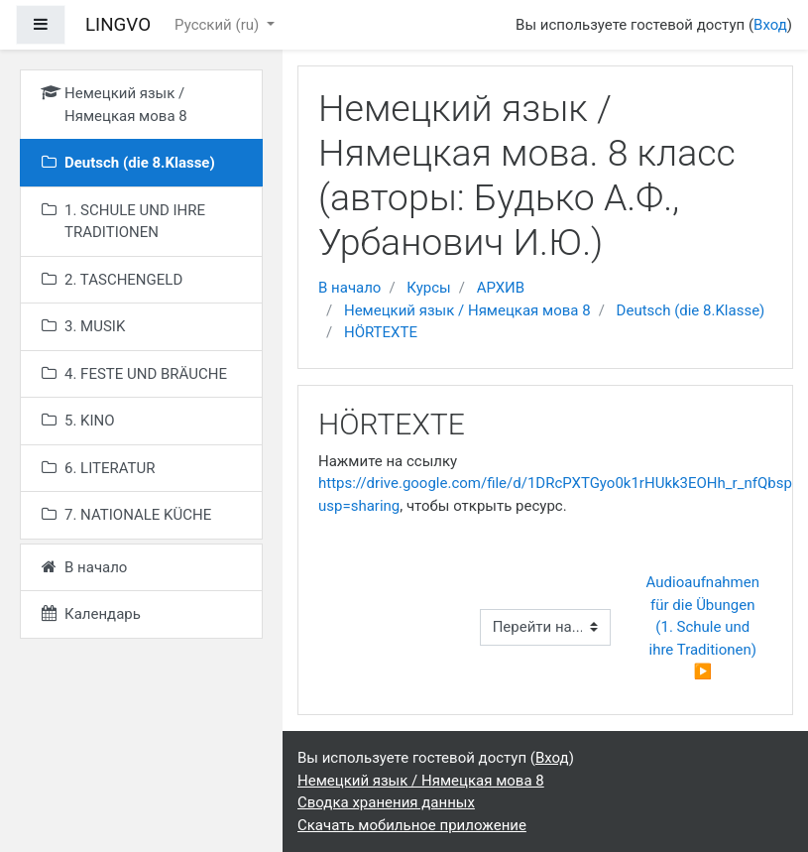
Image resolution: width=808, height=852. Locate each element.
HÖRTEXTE (380, 332)
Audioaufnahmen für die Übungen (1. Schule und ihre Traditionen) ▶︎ (704, 626)
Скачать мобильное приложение (411, 825)
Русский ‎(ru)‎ (218, 25)
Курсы (428, 288)
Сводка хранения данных (386, 802)
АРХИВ (500, 288)
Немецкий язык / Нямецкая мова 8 (467, 310)
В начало (349, 288)
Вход (770, 25)
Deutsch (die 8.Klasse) (691, 310)
